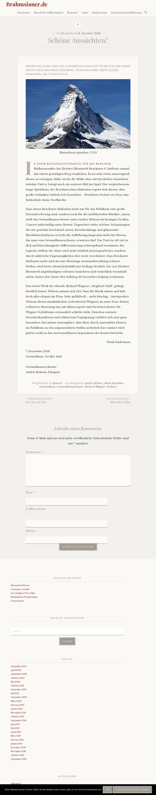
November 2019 (18, 690)
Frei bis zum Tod (52, 400)
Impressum (99, 12)
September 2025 (19, 644)
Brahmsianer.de (26, 4)
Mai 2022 (15, 659)
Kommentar (34, 452)
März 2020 (16, 679)
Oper (85, 12)
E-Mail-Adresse (36, 504)
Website (30, 516)
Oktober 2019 (17, 694)
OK (107, 789)
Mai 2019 (15, 706)
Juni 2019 (15, 702)
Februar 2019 (17, 717)
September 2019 (18, 698)
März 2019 (16, 713)
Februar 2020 (17, 683)
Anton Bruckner (114, 383)
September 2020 (19, 675)
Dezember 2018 (18, 725)
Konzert (72, 12)
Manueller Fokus (104, 400)
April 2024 (16, 648)
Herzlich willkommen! (48, 12)
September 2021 (18, 667)
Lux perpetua (17, 578)
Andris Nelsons (93, 383)
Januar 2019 (16, 721)
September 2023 (19, 652)
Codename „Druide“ (20, 567)
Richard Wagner (95, 386)
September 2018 (18, 737)
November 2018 (18, 729)
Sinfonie (111, 386)
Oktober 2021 (17, 663)
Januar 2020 (17, 686)
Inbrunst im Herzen (20, 563)
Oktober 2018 (17, 733)
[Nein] (152, 789)
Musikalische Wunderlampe (24, 575)
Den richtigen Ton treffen (23, 571)
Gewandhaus (47, 386)
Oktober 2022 (17, 655)
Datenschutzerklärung (126, 12)
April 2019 (16, 710)
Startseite (23, 12)
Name (31, 492)
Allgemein (15, 761)
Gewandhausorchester (70, 386)
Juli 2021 (15, 671)
